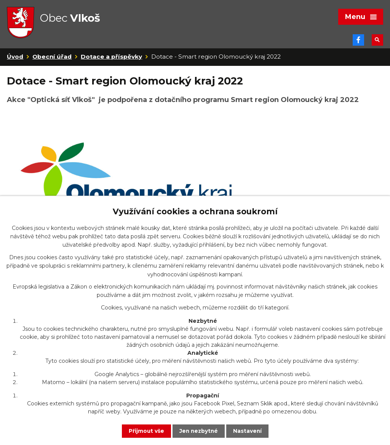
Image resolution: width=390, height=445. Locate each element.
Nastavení (248, 430)
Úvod (15, 60)
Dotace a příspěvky (111, 60)
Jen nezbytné (199, 430)
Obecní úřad (52, 60)
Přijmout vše (145, 430)
